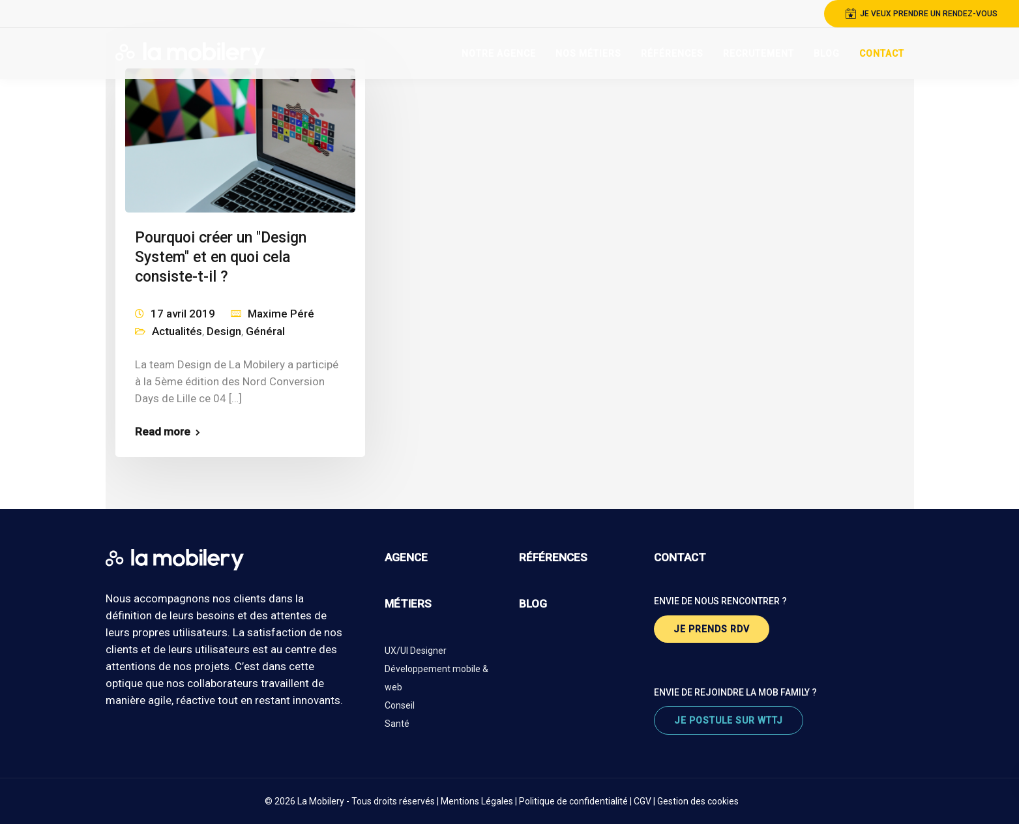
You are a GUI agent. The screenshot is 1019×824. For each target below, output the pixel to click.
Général (265, 331)
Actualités (177, 331)
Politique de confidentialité (573, 801)
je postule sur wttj (728, 720)
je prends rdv (711, 629)
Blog (827, 53)
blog (533, 603)
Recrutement (758, 53)
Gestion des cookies (698, 801)
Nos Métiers (588, 53)
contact (680, 557)
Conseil (400, 705)
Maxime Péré (281, 313)
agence (406, 557)
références (553, 557)
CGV (642, 801)
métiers (408, 603)
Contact (881, 53)
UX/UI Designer (416, 650)
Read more (162, 431)
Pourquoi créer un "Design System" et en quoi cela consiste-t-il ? (220, 257)
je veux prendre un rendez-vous (921, 13)
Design (224, 331)
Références (672, 53)
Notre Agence (499, 53)
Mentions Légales (477, 801)
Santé (397, 723)
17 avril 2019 (183, 313)
